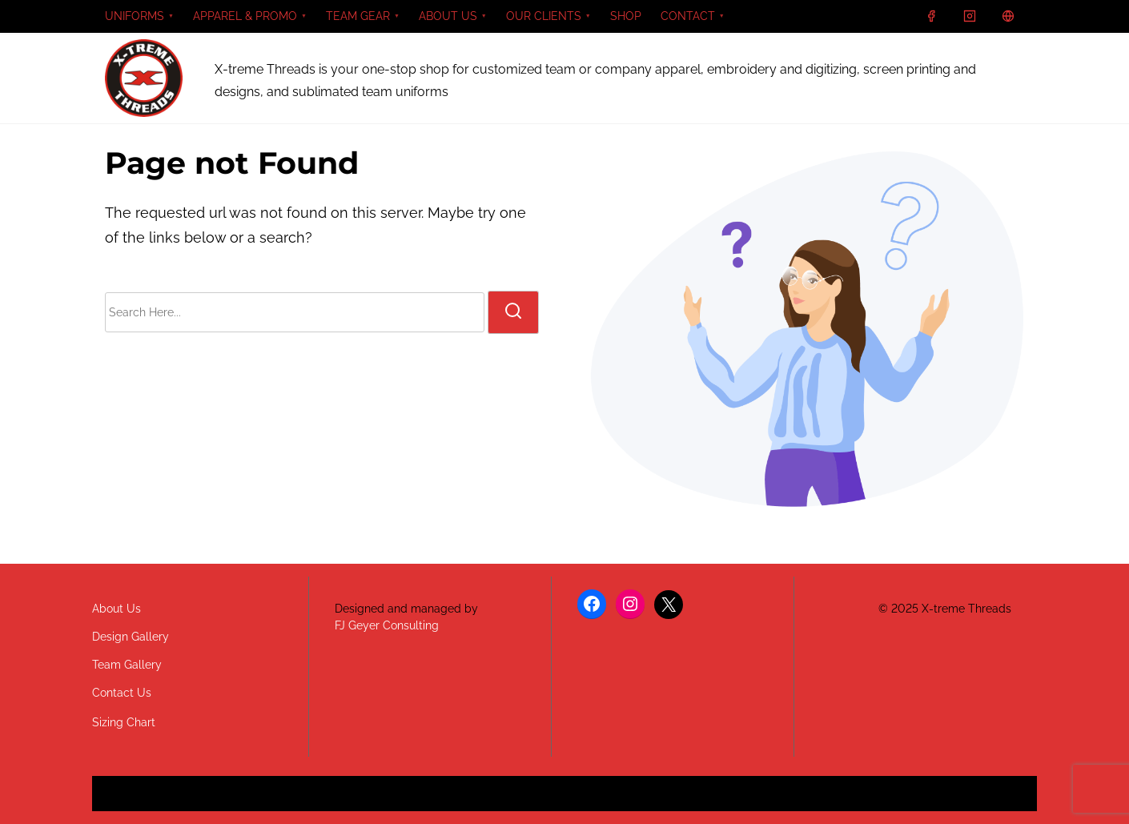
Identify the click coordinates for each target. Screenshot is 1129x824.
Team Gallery (127, 664)
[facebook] (931, 16)
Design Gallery (130, 636)
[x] (1008, 16)
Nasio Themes (528, 799)
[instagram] (970, 16)
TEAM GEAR (358, 16)
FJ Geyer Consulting (387, 625)
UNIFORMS (134, 16)
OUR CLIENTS (543, 16)
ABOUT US (448, 16)
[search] (513, 312)
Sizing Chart (123, 722)
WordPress (689, 799)
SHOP (625, 16)
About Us (116, 608)
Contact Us (121, 692)
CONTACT (688, 16)
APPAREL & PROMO (245, 16)
